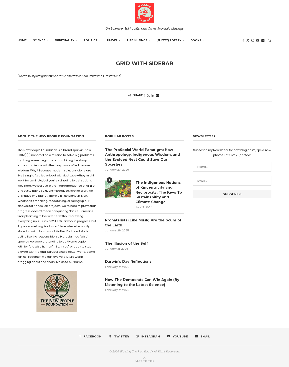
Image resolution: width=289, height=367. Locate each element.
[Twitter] (247, 40)
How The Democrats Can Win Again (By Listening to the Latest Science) (142, 282)
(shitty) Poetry (169, 40)
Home (22, 40)
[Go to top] (144, 361)
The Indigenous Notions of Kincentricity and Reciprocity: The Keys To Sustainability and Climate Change (158, 192)
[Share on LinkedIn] (153, 95)
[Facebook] (243, 40)
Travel (112, 40)
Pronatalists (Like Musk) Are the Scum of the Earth (143, 222)
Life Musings (137, 40)
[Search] (269, 40)
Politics (90, 40)
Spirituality (64, 40)
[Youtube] (257, 40)
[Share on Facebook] (144, 95)
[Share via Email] (157, 95)
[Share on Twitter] (148, 95)
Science (39, 40)
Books (196, 40)
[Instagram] (252, 40)
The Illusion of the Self (126, 243)
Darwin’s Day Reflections (128, 262)
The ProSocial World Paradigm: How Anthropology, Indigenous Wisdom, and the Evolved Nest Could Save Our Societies (142, 157)
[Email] (262, 40)
